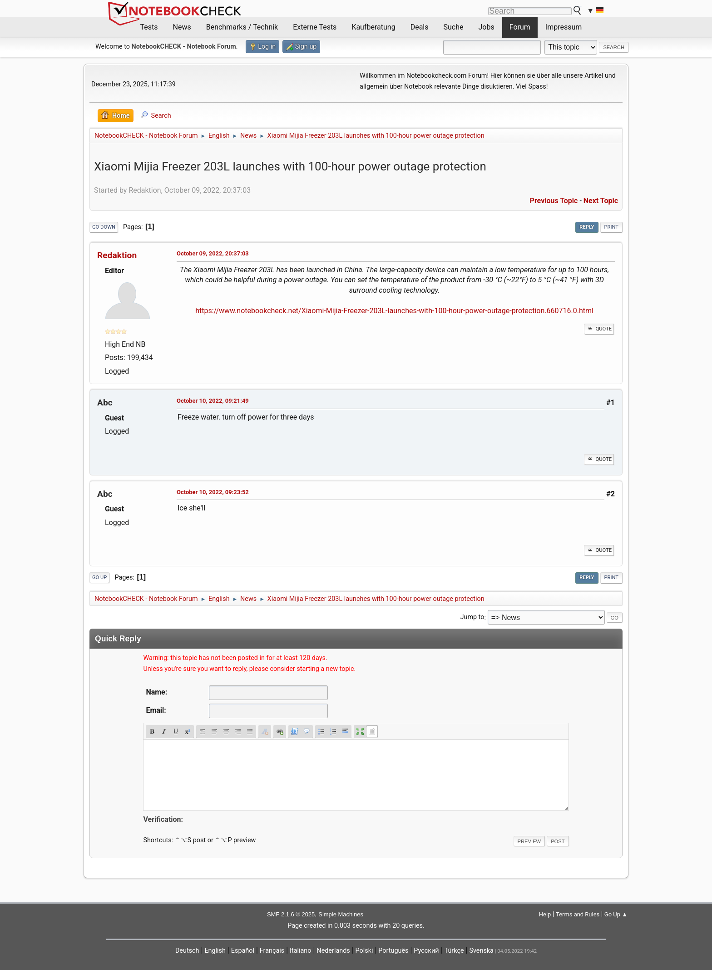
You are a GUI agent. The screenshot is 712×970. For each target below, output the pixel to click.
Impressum (563, 27)
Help (545, 914)
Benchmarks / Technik (242, 27)
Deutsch (187, 951)
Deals (419, 27)
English (215, 951)
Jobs (486, 27)
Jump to (472, 617)
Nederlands (333, 951)
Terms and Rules (577, 914)
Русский (426, 951)
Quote (599, 329)
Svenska (481, 951)
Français (272, 951)
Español (242, 951)
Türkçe (454, 951)
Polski (364, 951)
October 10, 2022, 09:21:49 (213, 400)
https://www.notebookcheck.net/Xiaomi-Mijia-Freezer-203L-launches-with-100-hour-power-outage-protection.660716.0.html (394, 310)
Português (393, 951)
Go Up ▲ (616, 914)
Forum (519, 27)
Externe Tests (314, 27)
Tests (149, 27)
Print (611, 227)
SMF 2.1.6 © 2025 (291, 914)
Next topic (600, 200)
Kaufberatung (373, 27)
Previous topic (554, 200)
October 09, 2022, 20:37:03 (213, 253)
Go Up (99, 577)
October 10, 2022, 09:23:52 (213, 492)
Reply (586, 227)
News (182, 27)
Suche (454, 27)
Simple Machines (340, 914)
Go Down (103, 227)
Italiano (300, 951)
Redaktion (117, 255)
